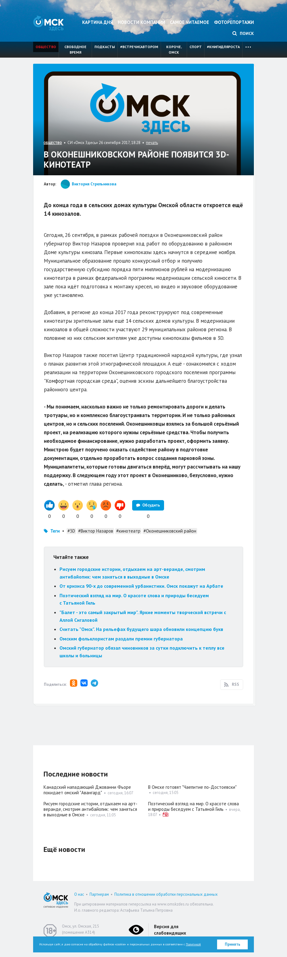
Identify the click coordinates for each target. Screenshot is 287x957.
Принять (232, 944)
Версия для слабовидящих (170, 930)
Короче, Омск (174, 49)
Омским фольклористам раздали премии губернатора (121, 639)
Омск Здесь (48, 23)
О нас (79, 894)
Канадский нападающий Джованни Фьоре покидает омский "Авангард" (87, 790)
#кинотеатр (128, 531)
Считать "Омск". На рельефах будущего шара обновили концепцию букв (141, 629)
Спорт (195, 46)
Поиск (243, 33)
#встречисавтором (139, 46)
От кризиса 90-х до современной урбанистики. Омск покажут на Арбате (141, 586)
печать (152, 142)
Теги (55, 531)
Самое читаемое (189, 22)
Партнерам (99, 894)
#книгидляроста (223, 46)
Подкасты (104, 46)
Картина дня (97, 22)
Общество (46, 46)
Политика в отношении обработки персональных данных (166, 894)
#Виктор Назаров (95, 531)
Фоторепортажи (234, 22)
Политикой (193, 944)
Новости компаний (141, 22)
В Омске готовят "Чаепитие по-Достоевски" (192, 787)
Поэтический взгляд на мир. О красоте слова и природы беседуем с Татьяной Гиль (193, 806)
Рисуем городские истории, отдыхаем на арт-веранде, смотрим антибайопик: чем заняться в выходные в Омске (90, 809)
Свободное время (75, 49)
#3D (71, 531)
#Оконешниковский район (170, 531)
